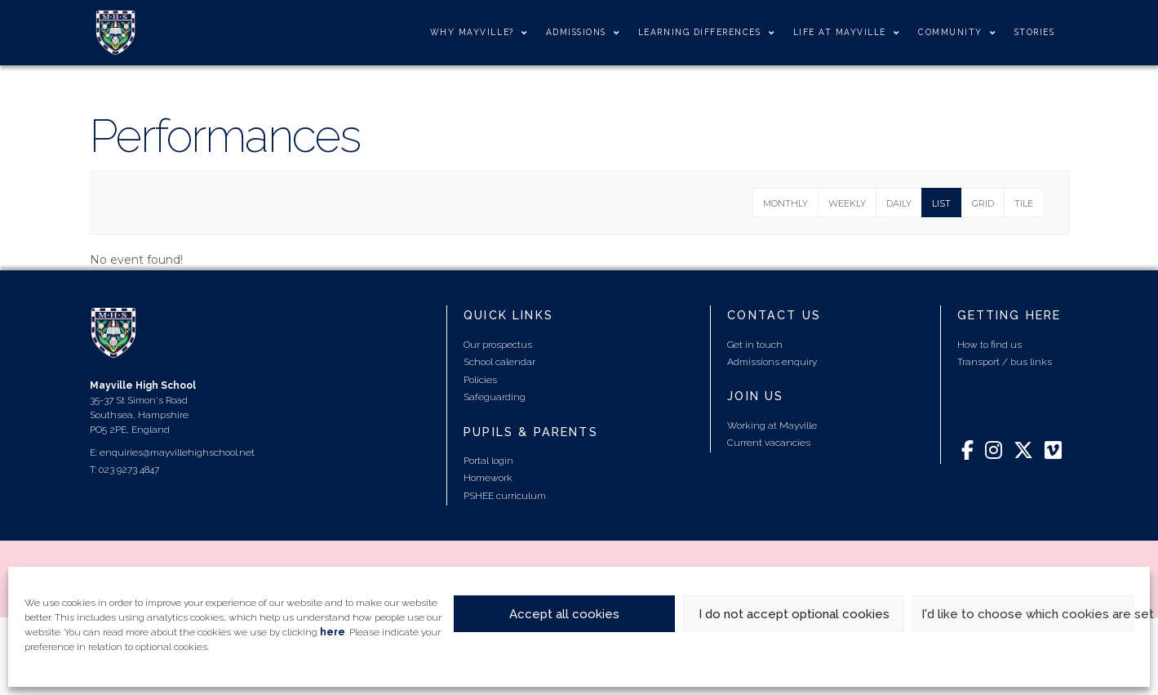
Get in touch (755, 344)
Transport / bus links (1004, 362)
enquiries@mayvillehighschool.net (177, 452)
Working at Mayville (772, 425)
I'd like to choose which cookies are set (1027, 614)
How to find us (989, 344)
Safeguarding (495, 397)
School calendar (499, 362)
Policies (480, 379)
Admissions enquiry (772, 362)
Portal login (488, 460)
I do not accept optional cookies (794, 614)
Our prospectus (498, 344)
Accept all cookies (564, 614)
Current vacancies (768, 442)
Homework (488, 477)
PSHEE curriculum (505, 495)
